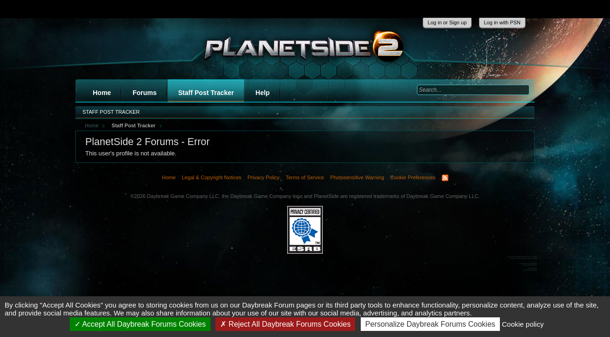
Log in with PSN (502, 22)
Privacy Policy (263, 177)
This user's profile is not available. (131, 153)
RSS (445, 178)
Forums (144, 92)
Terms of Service (305, 177)
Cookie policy (522, 324)
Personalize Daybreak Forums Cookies (430, 324)
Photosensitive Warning (357, 177)
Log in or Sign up (447, 22)
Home (102, 92)
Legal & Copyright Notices (211, 177)
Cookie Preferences (413, 177)
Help (262, 92)
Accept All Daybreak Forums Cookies (140, 324)
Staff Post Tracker (206, 92)
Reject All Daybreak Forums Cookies (285, 324)
